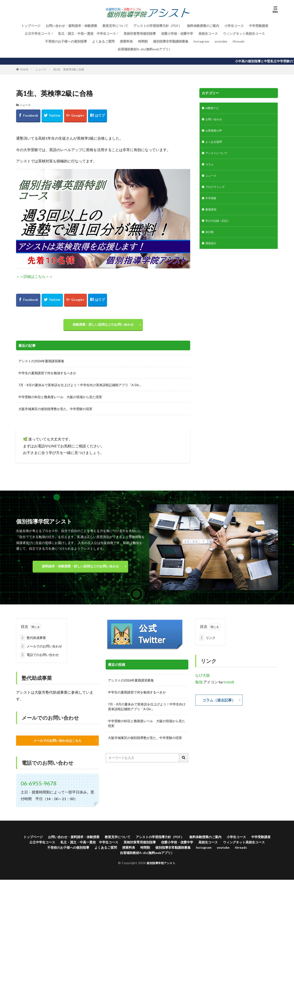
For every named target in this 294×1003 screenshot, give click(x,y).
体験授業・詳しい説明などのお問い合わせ (103, 326)
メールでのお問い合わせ (41, 648)
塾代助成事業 (33, 640)
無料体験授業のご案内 (203, 26)
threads (238, 41)
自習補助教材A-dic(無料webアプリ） (145, 49)
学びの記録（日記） (219, 228)
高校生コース (208, 33)
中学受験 (211, 204)
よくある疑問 (215, 144)
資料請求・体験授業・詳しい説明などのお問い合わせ (80, 568)
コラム (210, 168)
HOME (24, 69)
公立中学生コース (38, 33)
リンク (207, 640)
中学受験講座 (258, 26)
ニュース (40, 69)
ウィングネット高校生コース (244, 33)
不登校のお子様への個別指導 (66, 41)
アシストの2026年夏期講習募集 (41, 363)
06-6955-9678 (39, 786)
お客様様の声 (215, 132)
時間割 (143, 41)
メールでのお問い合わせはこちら (57, 743)
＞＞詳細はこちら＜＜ (34, 276)
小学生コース (234, 26)
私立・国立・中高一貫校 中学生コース (87, 33)
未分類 (210, 240)
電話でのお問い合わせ (39, 657)
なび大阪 (202, 677)
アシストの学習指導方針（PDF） (157, 26)
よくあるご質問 (103, 41)
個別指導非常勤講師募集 (170, 41)
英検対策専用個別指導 (140, 33)
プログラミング (216, 192)
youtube (221, 41)
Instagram (201, 41)
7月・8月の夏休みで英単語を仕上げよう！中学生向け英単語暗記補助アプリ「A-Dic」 (80, 387)
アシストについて (218, 156)
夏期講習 (211, 216)
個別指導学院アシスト (161, 868)
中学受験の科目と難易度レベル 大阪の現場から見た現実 (60, 399)
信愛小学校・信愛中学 (177, 33)
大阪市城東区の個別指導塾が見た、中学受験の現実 (55, 411)
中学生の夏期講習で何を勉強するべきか (47, 375)
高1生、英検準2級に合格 (68, 69)
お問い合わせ (215, 120)
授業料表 (126, 41)
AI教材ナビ (213, 108)
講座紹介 (211, 252)
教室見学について (115, 26)
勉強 (199, 684)
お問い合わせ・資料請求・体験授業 (71, 26)
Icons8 (228, 684)
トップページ (30, 26)
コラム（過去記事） (221, 702)
